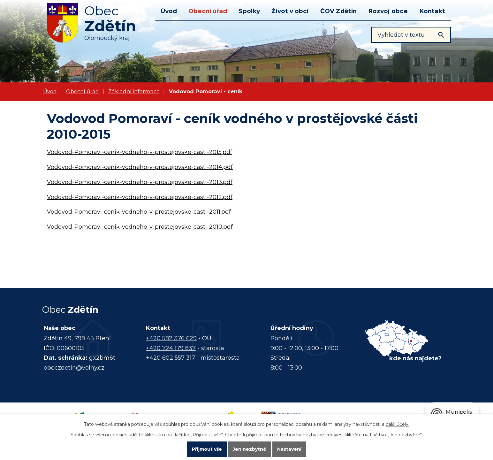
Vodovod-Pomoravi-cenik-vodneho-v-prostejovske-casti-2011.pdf (139, 211)
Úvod (169, 11)
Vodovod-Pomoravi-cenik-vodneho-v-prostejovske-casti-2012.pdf (139, 197)
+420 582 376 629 (171, 338)
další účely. (397, 424)
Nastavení (289, 449)
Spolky (249, 11)
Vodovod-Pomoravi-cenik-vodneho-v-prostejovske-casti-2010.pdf (140, 226)
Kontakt (432, 11)
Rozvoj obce (388, 11)
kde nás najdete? (415, 358)
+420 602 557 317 (170, 357)
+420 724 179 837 (171, 348)
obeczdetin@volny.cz (74, 367)
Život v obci (290, 11)
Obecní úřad (207, 11)
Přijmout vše (207, 449)
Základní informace (134, 91)
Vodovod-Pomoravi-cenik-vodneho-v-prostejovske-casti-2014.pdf (140, 167)
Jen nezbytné (249, 449)
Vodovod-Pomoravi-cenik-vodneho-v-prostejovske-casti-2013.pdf (139, 182)
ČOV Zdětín (338, 11)
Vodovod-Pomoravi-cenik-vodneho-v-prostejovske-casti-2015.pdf (139, 152)
